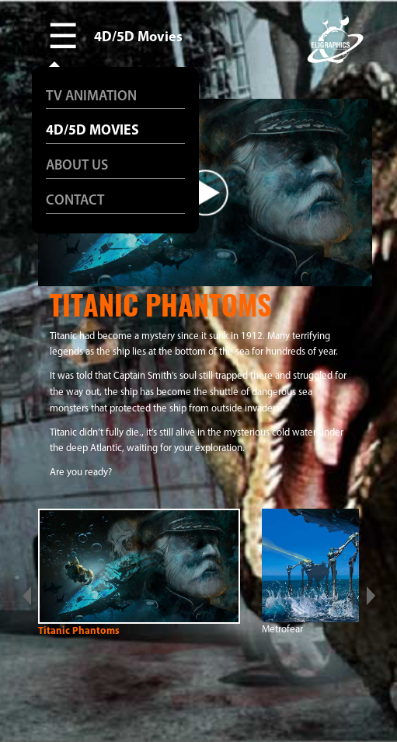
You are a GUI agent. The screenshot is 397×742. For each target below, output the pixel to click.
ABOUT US (77, 166)
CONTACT (75, 201)
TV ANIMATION (91, 96)
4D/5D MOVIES (92, 131)
